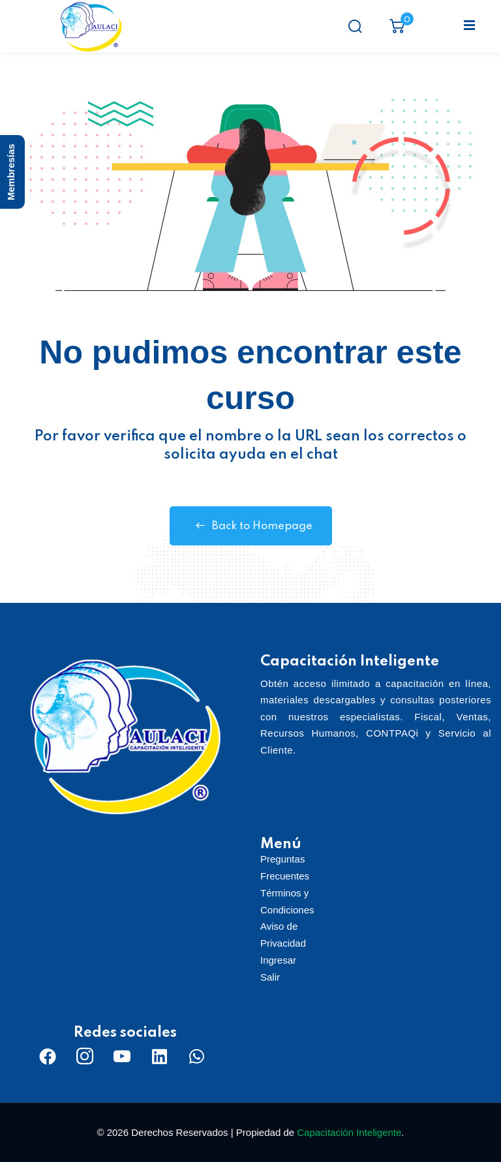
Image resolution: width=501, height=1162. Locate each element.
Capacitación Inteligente (349, 1132)
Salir (270, 977)
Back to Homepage (250, 526)
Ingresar (278, 960)
